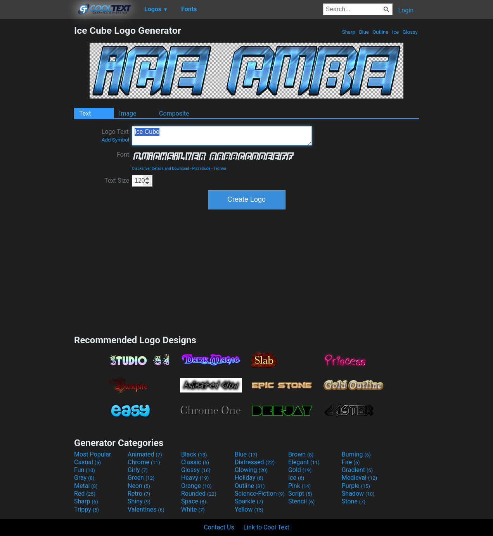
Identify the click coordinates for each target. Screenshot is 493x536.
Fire (351, 462)
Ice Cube (222, 135)
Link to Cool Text (266, 527)
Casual (87, 462)
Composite (174, 113)
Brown (300, 454)
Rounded (198, 493)
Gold (300, 470)
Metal (86, 485)
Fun (84, 470)
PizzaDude (201, 168)
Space (193, 501)
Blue (364, 32)
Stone (353, 501)
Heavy (195, 477)
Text (85, 113)
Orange (196, 485)
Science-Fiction (260, 493)
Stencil (301, 501)
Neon (139, 485)
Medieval (359, 477)
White (193, 509)
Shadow (358, 493)
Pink (299, 485)
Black (194, 454)
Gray (84, 477)
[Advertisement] (37, 141)
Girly (138, 470)
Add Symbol (115, 140)
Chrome (144, 462)
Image (128, 113)
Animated (145, 454)
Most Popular (92, 454)
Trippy (86, 509)
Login (405, 10)
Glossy (410, 32)
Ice (395, 32)
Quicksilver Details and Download (160, 168)
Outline (380, 32)
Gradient (357, 470)
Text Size (116, 180)
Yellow (249, 509)
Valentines (146, 509)
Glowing (251, 470)
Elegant (304, 462)
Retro (139, 493)
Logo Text (115, 135)
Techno (219, 168)
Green (141, 477)
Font (123, 154)
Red (84, 493)
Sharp (348, 32)
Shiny (139, 501)
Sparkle (249, 501)
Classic (195, 462)
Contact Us (219, 527)
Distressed (255, 462)
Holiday (249, 477)
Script (300, 493)
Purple (356, 485)
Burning (356, 454)
